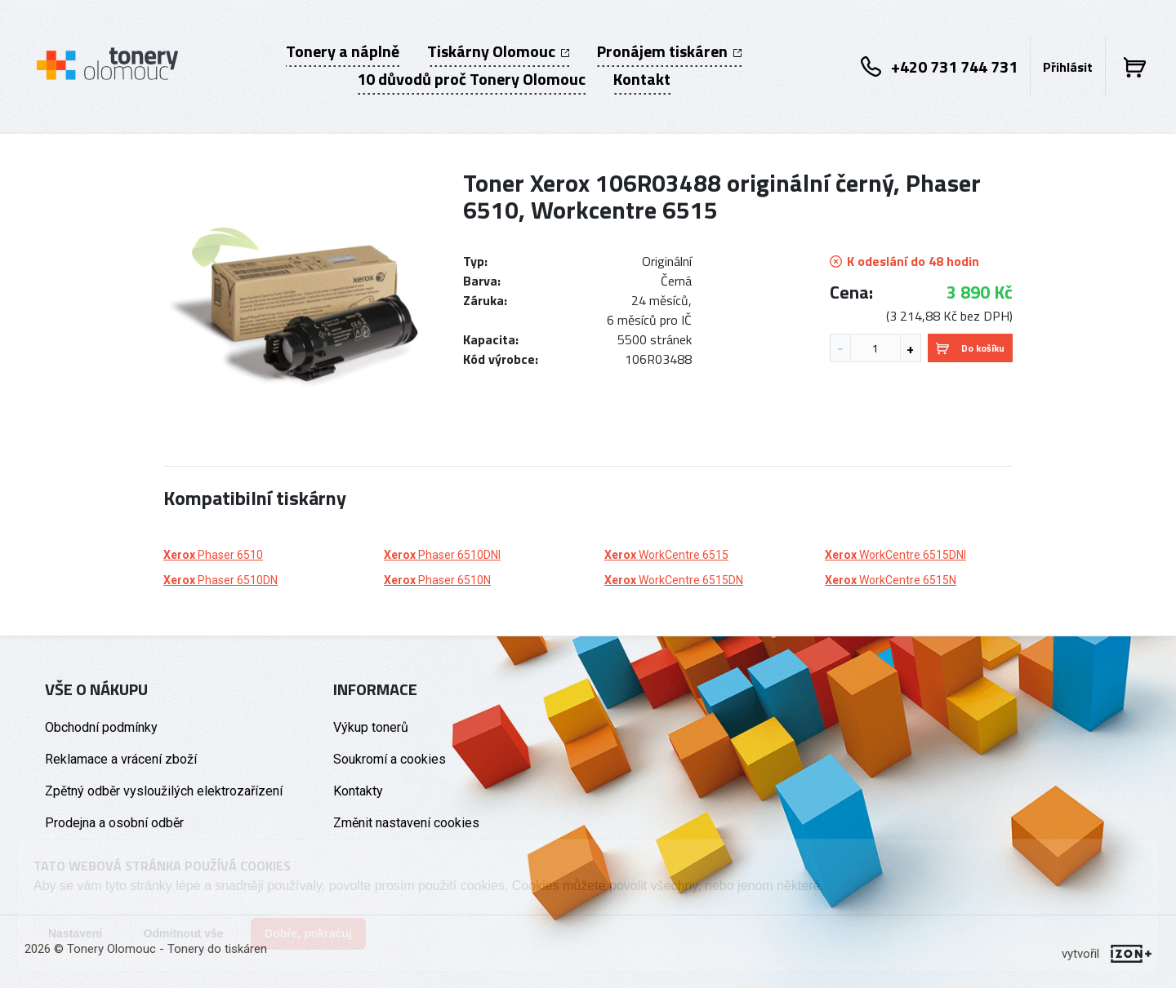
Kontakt (641, 79)
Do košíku (970, 348)
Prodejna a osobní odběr (114, 823)
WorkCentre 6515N (890, 580)
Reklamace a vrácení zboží (121, 759)
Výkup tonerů (370, 727)
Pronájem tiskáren (669, 51)
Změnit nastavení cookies (406, 823)
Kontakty (358, 791)
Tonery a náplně (342, 51)
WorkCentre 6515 (666, 554)
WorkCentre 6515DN (673, 580)
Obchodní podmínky (101, 727)
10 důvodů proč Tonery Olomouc (471, 79)
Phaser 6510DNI (442, 554)
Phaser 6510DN (220, 580)
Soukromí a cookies (389, 759)
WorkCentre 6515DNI (895, 554)
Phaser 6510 (213, 554)
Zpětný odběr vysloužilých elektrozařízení (164, 791)
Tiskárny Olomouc (498, 51)
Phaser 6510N (437, 580)
